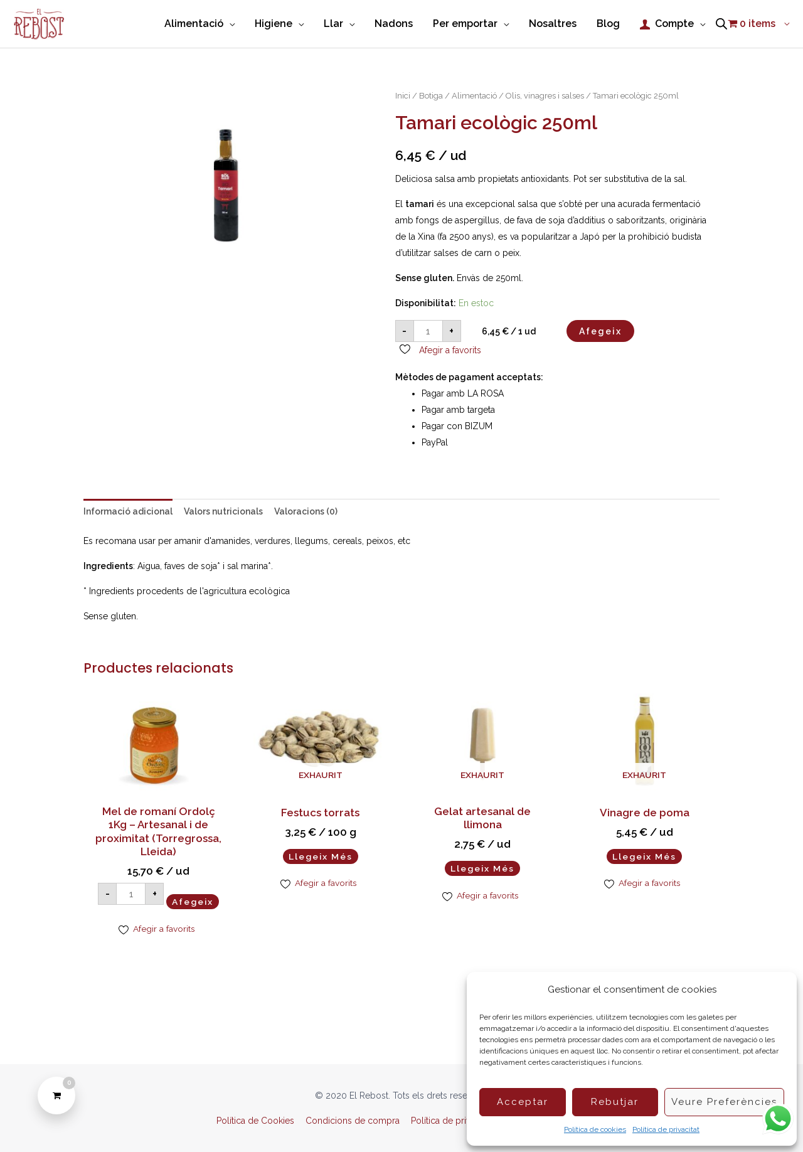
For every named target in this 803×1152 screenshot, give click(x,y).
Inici (402, 96)
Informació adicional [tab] (128, 512)
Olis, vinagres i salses (545, 96)
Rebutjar (615, 1101)
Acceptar (522, 1101)
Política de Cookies (255, 1121)
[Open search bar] (721, 24)
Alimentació (474, 96)
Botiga (431, 96)
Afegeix (600, 331)
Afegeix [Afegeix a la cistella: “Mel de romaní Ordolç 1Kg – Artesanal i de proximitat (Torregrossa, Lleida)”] (192, 902)
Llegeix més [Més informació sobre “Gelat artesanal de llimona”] (482, 868)
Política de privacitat (665, 1129)
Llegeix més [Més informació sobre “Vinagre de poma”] (644, 856)
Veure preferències (724, 1101)
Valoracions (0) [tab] (306, 512)
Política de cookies (595, 1129)
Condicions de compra (353, 1121)
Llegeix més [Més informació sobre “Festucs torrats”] (320, 856)
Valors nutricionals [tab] (223, 512)
